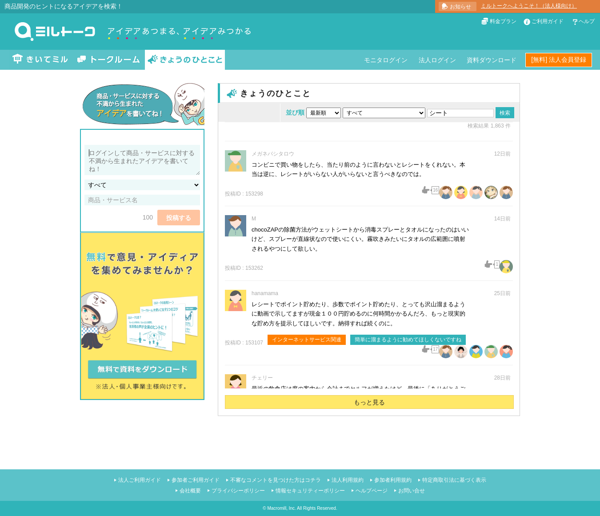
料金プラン (503, 21)
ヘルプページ (372, 491)
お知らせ (460, 7)
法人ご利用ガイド (139, 480)
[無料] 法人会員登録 (558, 59)
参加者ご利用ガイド (196, 480)
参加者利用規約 (393, 480)
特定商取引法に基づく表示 (454, 480)
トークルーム (108, 60)
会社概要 (190, 491)
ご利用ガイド (548, 21)
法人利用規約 (348, 480)
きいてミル (40, 60)
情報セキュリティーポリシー (310, 491)
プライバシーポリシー (238, 491)
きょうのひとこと (185, 60)
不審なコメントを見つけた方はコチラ (275, 480)
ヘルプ (587, 21)
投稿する (178, 217)
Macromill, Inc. (281, 508)
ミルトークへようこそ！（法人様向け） (529, 6)
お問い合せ (411, 491)
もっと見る (369, 402)
